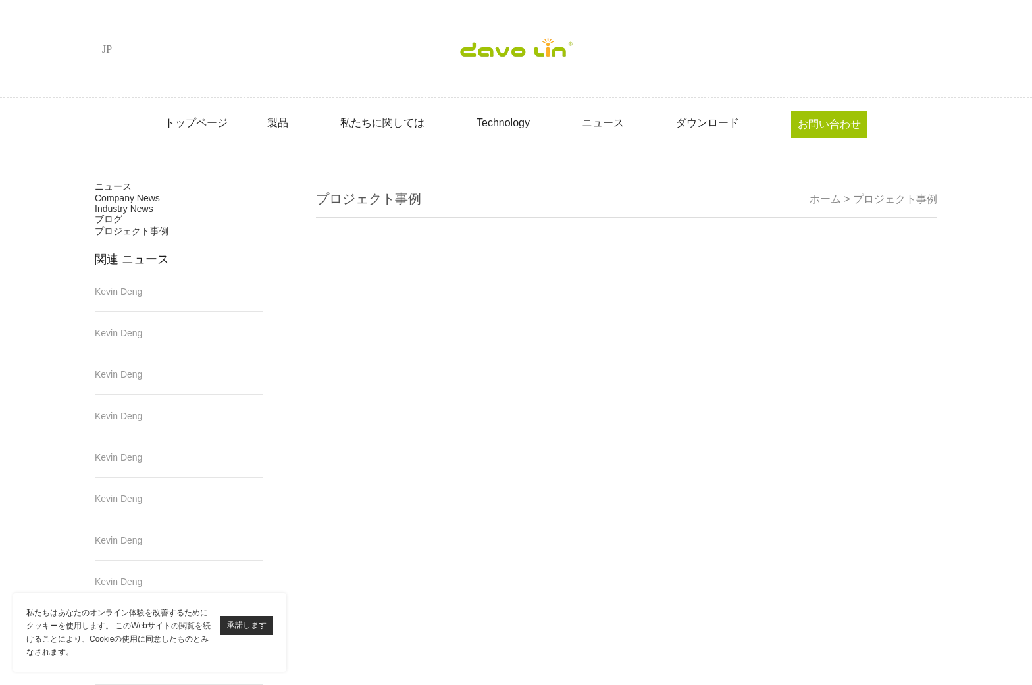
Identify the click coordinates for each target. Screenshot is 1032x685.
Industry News (124, 208)
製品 (277, 122)
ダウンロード (707, 122)
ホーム (825, 199)
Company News (127, 198)
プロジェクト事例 (131, 231)
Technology (503, 122)
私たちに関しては (382, 122)
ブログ (108, 219)
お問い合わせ (829, 124)
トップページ (196, 122)
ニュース (603, 122)
